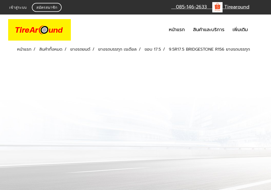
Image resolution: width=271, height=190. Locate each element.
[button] (259, 30)
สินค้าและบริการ (208, 29)
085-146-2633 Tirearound (210, 7)
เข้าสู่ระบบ (18, 8)
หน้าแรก (177, 29)
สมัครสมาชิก (46, 8)
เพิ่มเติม (240, 29)
